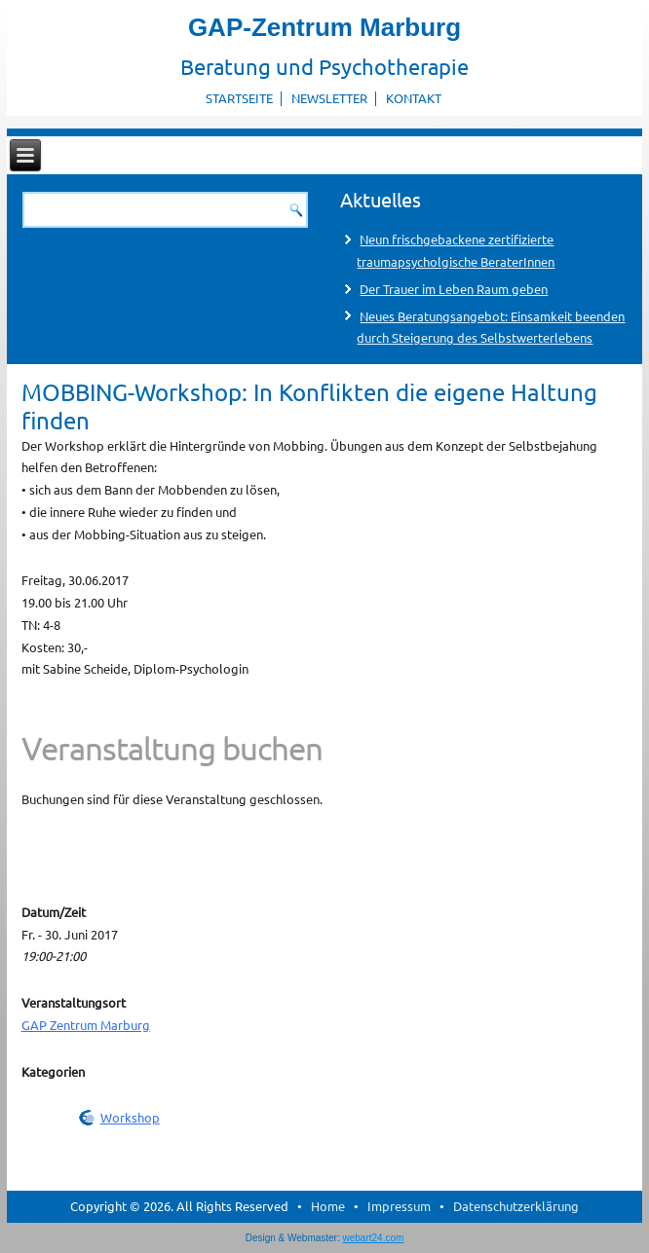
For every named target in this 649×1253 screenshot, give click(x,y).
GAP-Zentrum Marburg (324, 27)
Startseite (239, 98)
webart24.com (373, 1238)
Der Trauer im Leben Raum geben (454, 288)
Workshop (130, 1117)
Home (328, 1206)
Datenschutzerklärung (516, 1206)
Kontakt (413, 98)
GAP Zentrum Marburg (85, 1024)
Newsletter (329, 98)
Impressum (399, 1206)
